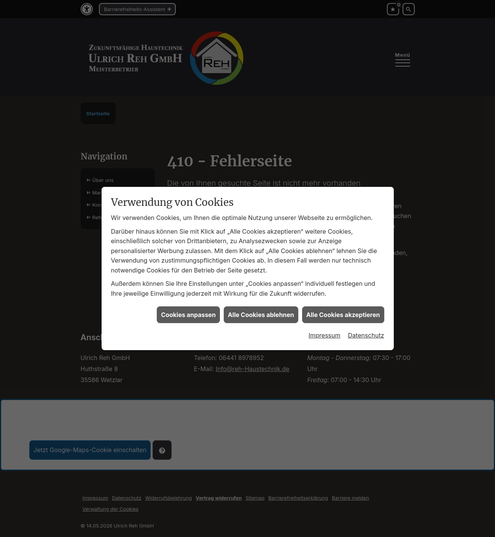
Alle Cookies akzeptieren (343, 311)
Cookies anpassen (188, 311)
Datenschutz (366, 332)
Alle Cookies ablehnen (261, 311)
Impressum (325, 332)
